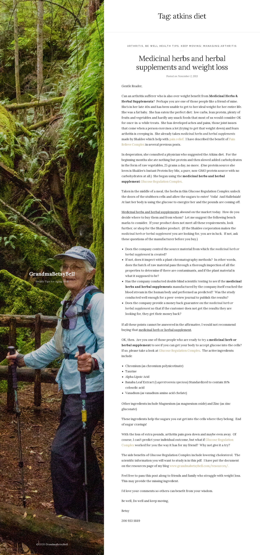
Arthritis (135, 46)
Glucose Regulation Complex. (162, 181)
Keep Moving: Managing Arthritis (209, 46)
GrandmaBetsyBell (52, 274)
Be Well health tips (162, 46)
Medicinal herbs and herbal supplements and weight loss (182, 63)
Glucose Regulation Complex (179, 351)
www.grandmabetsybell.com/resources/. (199, 466)
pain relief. (176, 139)
